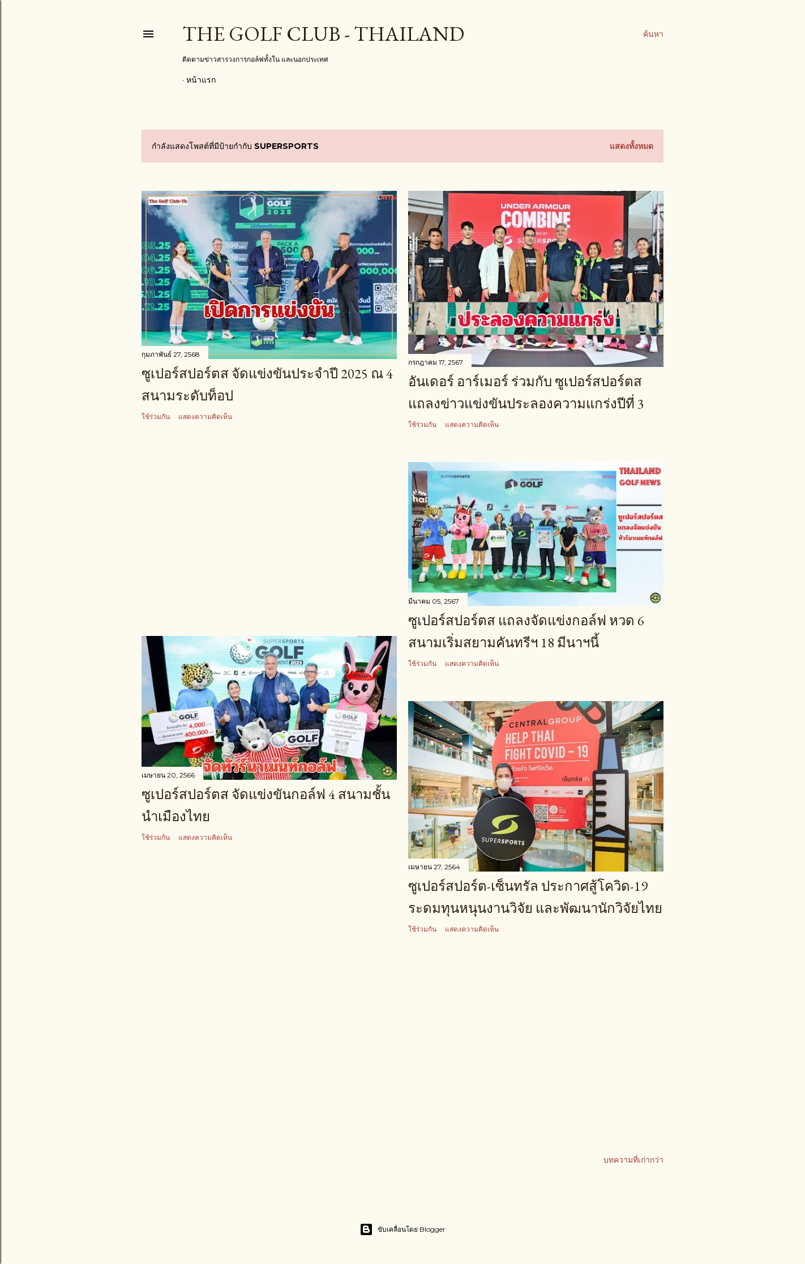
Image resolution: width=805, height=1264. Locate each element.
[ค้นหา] (653, 34)
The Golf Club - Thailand (323, 33)
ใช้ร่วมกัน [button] (156, 416)
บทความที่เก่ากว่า (633, 1159)
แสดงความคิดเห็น (205, 416)
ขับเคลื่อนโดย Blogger (402, 1229)
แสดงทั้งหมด (631, 146)
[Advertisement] (269, 529)
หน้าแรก (201, 80)
